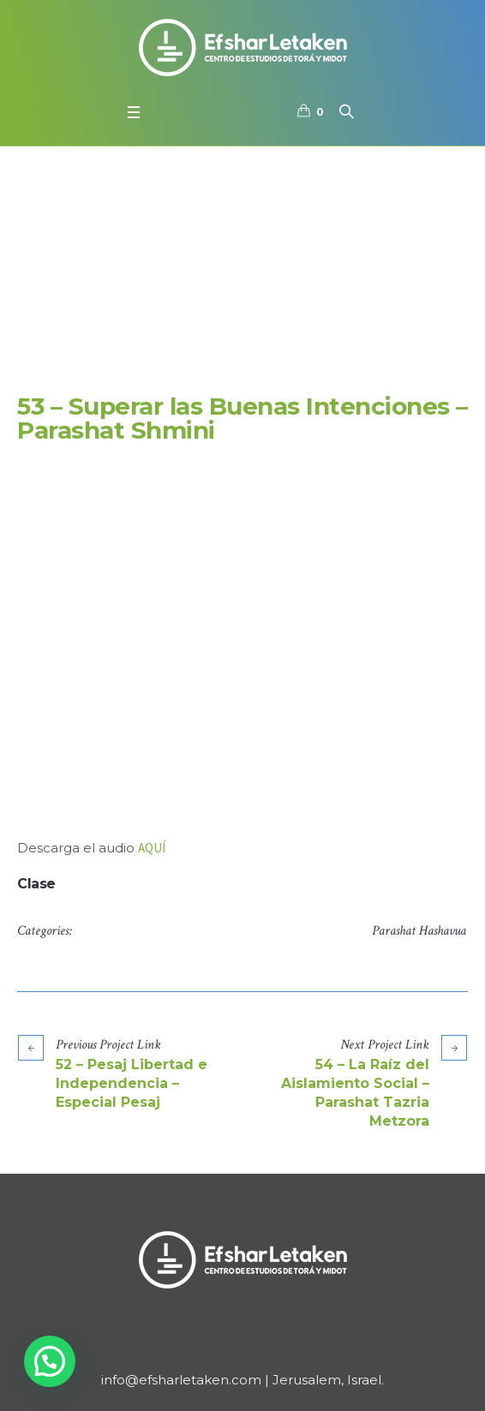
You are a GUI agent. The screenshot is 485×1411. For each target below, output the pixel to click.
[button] (49, 1361)
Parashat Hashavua (419, 931)
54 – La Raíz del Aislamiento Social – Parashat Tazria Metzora (355, 1092)
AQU (150, 848)
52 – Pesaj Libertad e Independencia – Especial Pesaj (131, 1083)
